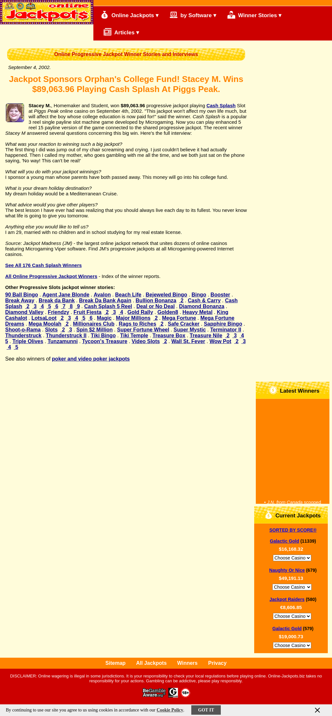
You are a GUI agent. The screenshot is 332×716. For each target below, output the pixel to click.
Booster (220, 294)
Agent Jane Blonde (65, 294)
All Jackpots (151, 663)
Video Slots (146, 341)
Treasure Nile (206, 335)
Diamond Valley (24, 312)
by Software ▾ (193, 15)
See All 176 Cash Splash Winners (43, 265)
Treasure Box (168, 335)
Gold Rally (140, 312)
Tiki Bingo (103, 335)
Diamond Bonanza (201, 306)
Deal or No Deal (155, 306)
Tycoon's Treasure (104, 341)
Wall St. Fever (188, 341)
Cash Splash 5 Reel (108, 306)
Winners (187, 663)
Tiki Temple (134, 335)
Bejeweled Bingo (166, 294)
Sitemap (115, 663)
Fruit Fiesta (87, 312)
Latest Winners (294, 390)
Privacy (217, 663)
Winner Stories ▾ (254, 15)
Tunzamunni (63, 341)
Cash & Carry (204, 300)
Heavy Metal (198, 312)
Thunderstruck (23, 335)
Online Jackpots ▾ (130, 15)
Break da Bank (57, 300)
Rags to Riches (137, 324)
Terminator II (225, 329)
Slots (51, 329)
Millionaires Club (93, 324)
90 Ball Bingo (21, 294)
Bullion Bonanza (156, 300)
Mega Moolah (45, 324)
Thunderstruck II (66, 335)
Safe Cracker (184, 324)
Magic (104, 318)
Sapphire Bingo (223, 324)
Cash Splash (221, 105)
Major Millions (133, 318)
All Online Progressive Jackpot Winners (51, 276)
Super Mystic (189, 329)
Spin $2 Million (95, 329)
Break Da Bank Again (105, 300)
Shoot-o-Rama (23, 329)
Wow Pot (220, 341)
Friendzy (58, 312)
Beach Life (128, 294)
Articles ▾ (118, 32)
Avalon (102, 294)
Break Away (19, 300)
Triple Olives (27, 341)
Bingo (199, 294)
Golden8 (168, 312)
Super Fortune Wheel (143, 329)
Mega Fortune (179, 318)
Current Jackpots (293, 515)
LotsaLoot (43, 318)
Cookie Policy (170, 710)
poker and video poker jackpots (91, 359)
